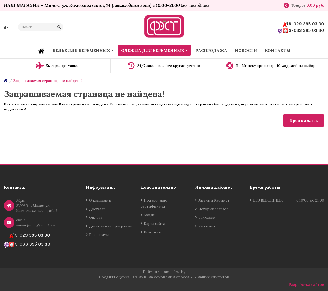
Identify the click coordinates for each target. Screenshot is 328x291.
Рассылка (206, 226)
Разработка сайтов (306, 284)
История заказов (213, 209)
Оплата (95, 217)
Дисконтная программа (110, 226)
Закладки (207, 217)
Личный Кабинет (214, 200)
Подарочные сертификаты (154, 203)
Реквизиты (99, 234)
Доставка (97, 209)
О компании (100, 200)
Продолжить (303, 120)
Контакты (153, 232)
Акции (150, 215)
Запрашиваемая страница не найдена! (47, 80)
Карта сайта (154, 223)
